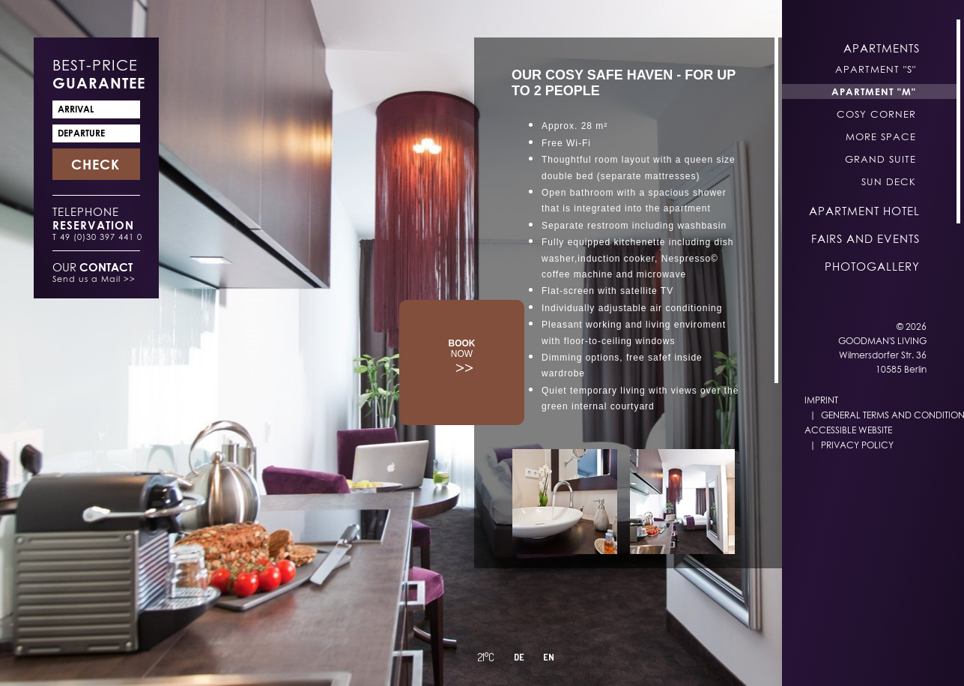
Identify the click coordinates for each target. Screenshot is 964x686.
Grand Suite (880, 159)
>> (462, 356)
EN (548, 657)
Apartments (881, 48)
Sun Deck (888, 181)
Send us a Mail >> (94, 278)
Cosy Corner (876, 114)
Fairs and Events (865, 238)
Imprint (821, 400)
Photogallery (872, 266)
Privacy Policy (857, 445)
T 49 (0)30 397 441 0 (97, 236)
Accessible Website (848, 430)
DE (519, 657)
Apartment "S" (875, 69)
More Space (881, 136)
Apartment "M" (873, 91)
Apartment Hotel (864, 210)
